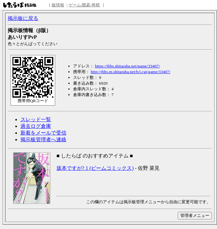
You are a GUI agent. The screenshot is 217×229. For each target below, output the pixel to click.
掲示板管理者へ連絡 (43, 139)
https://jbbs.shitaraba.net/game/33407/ (127, 66)
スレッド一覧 (35, 119)
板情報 (58, 5)
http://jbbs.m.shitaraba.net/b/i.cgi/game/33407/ (130, 71)
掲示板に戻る (23, 18)
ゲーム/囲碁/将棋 (84, 5)
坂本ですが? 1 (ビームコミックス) (95, 168)
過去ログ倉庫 (35, 126)
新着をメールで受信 (43, 132)
